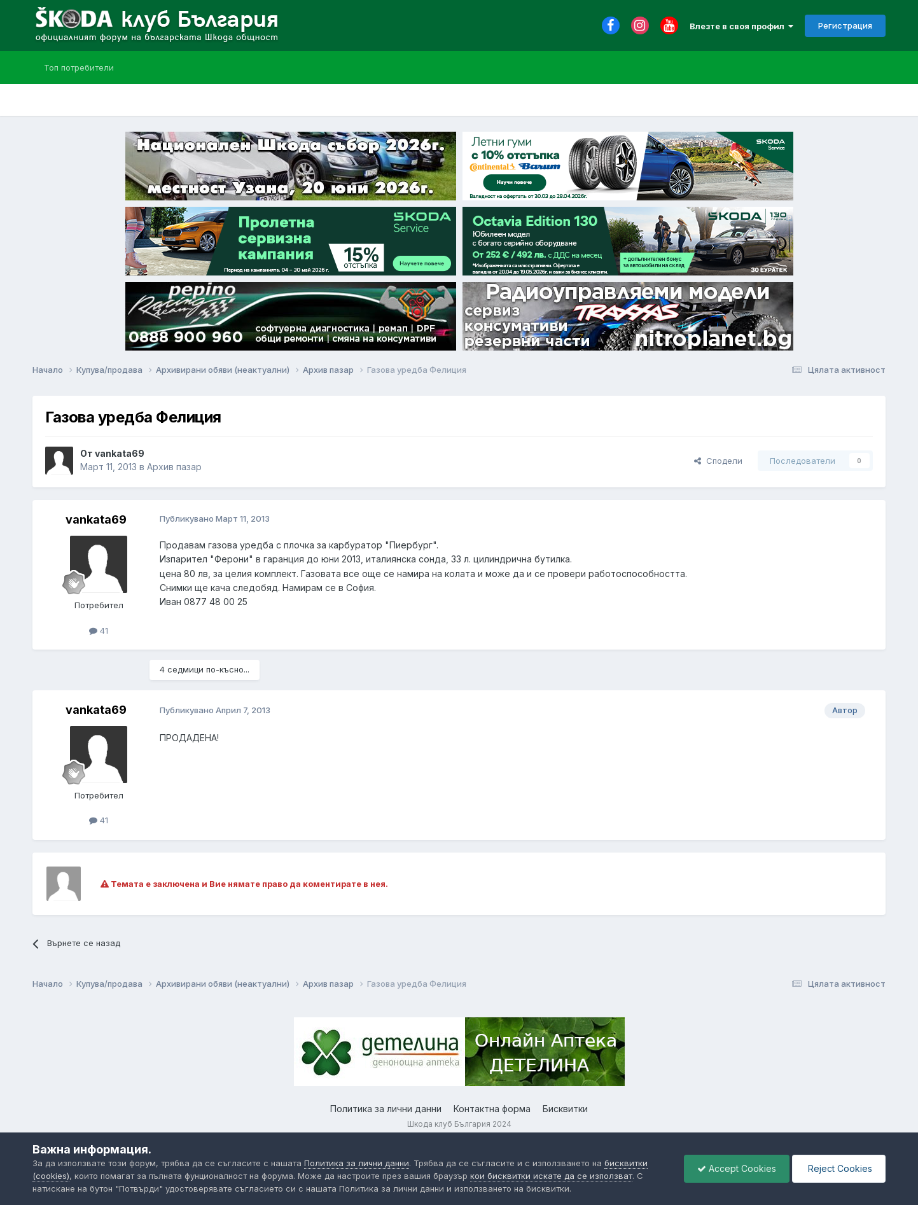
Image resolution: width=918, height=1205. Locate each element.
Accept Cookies (736, 1168)
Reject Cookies (838, 1168)
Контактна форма (492, 1108)
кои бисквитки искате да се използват (551, 1176)
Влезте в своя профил (741, 26)
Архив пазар (174, 466)
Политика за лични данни (386, 1108)
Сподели (718, 461)
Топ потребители (79, 67)
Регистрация (845, 25)
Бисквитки (565, 1108)
